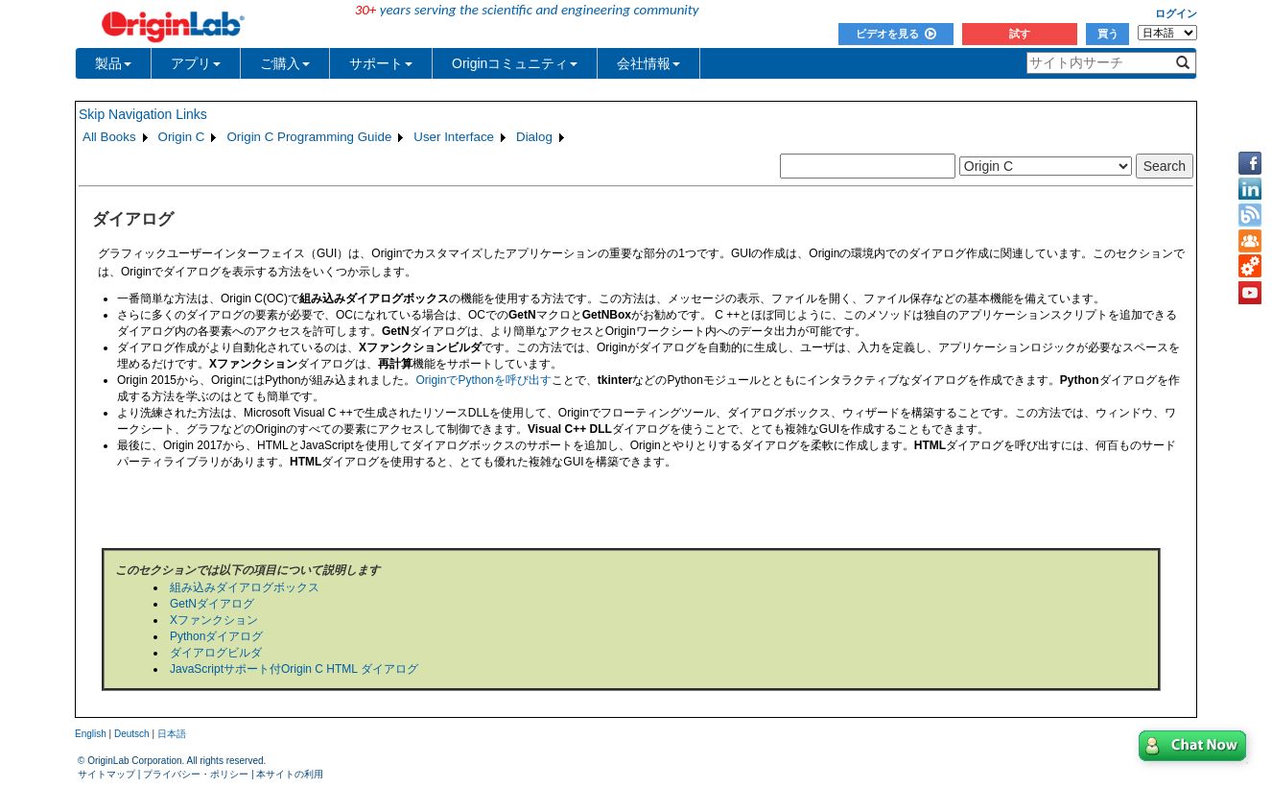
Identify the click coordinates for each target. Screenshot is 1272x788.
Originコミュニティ (514, 63)
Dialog (534, 137)
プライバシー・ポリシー (195, 774)
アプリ (196, 63)
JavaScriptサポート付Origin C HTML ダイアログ (294, 669)
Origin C (181, 137)
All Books (109, 137)
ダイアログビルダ (216, 652)
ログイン (1176, 13)
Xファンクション (214, 620)
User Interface (453, 137)
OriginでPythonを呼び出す (483, 380)
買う (1108, 33)
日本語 (171, 733)
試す (1019, 33)
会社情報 (648, 63)
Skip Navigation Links (143, 114)
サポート (380, 63)
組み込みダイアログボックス (244, 587)
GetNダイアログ (212, 603)
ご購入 (285, 63)
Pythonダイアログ (216, 636)
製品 (113, 63)
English (90, 733)
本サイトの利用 (289, 774)
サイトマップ (106, 774)
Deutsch (132, 733)
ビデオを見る (896, 33)
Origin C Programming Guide (308, 137)
